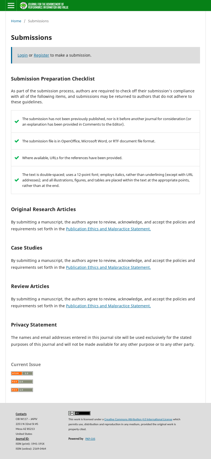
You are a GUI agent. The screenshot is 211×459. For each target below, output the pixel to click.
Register (41, 55)
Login (23, 55)
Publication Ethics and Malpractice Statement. (108, 228)
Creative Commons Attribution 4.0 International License (138, 419)
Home (16, 20)
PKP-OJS (90, 439)
